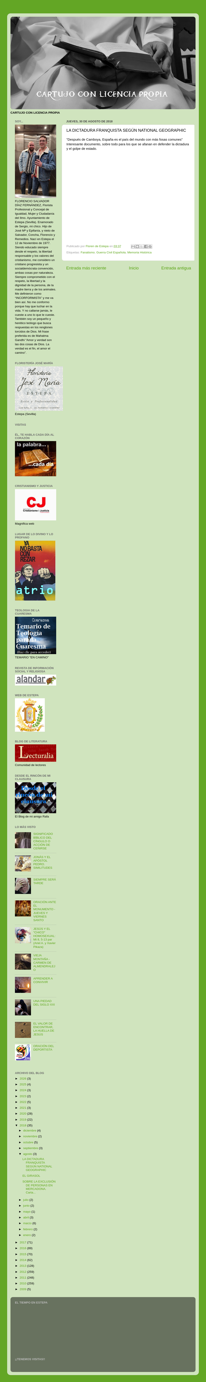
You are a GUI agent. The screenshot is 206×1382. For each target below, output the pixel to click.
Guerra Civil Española (111, 252)
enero (27, 1235)
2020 (23, 1113)
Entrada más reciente (86, 268)
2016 (23, 1248)
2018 (23, 1125)
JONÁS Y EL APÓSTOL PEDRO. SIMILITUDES (42, 862)
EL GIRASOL (31, 1175)
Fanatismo (88, 252)
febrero (28, 1229)
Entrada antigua (176, 268)
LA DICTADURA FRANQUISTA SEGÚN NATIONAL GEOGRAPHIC (37, 1164)
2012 (23, 1271)
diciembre (30, 1130)
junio (26, 1205)
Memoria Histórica (139, 252)
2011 (23, 1277)
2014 (23, 1260)
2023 (23, 1096)
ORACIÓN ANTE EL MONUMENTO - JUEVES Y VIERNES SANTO (44, 911)
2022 (23, 1102)
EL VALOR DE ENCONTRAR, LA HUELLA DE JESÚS (43, 1029)
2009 (23, 1289)
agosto (28, 1154)
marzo (27, 1223)
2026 (23, 1078)
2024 (23, 1090)
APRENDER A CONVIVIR (42, 980)
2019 (23, 1119)
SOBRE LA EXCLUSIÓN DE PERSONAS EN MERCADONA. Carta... (39, 1187)
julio (26, 1199)
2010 (23, 1283)
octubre (28, 1142)
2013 (23, 1265)
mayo (27, 1211)
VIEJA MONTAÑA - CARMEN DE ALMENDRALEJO (44, 962)
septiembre (31, 1148)
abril (26, 1217)
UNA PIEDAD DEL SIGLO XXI (44, 1002)
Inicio (134, 268)
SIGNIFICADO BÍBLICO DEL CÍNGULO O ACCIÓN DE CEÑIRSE (43, 841)
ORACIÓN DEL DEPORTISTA (43, 1047)
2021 (23, 1107)
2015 (23, 1254)
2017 (23, 1242)
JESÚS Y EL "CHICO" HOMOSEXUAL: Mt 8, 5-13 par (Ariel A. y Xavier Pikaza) (44, 938)
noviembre (30, 1136)
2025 (23, 1084)
